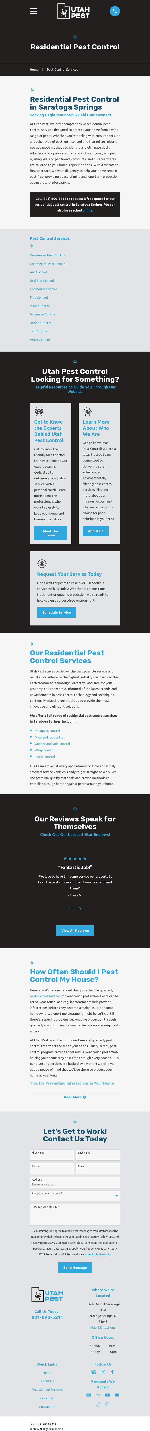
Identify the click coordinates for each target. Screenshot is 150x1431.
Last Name (84, 1152)
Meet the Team (50, 533)
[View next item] (79, 909)
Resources (47, 1398)
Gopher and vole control (52, 744)
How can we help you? (45, 1206)
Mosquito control (47, 730)
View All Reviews (75, 931)
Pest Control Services (47, 1389)
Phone (36, 1166)
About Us (95, 531)
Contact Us (47, 1406)
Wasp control (44, 750)
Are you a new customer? (47, 1193)
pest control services (45, 996)
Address (37, 1179)
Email (81, 1166)
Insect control (45, 757)
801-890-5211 (47, 1317)
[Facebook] (112, 1372)
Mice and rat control (49, 737)
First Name (38, 1152)
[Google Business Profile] (93, 1372)
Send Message (75, 1268)
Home (47, 1372)
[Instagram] (103, 1372)
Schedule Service (56, 612)
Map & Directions (102, 1327)
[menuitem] (75, 255)
